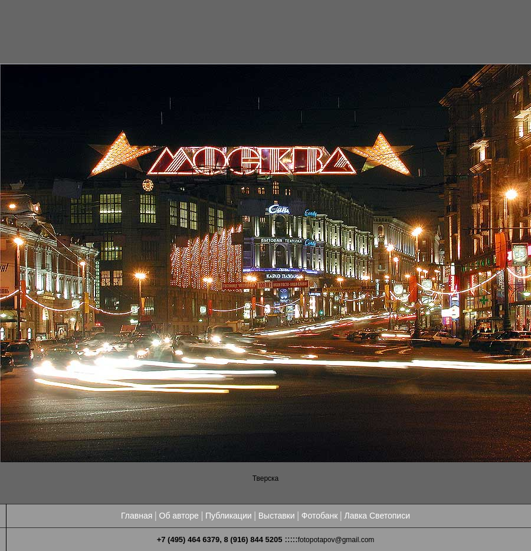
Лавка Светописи (377, 515)
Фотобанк (319, 515)
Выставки (276, 515)
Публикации (228, 515)
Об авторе (179, 515)
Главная (136, 515)
